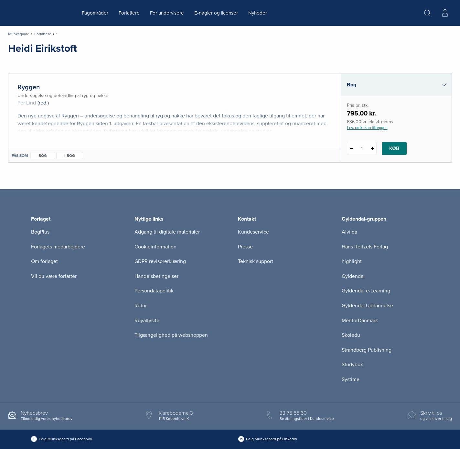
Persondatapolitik (154, 291)
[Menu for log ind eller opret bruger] (445, 13)
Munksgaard (18, 34)
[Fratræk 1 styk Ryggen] (351, 148)
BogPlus (40, 232)
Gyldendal (353, 276)
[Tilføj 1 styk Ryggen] (372, 148)
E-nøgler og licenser (216, 13)
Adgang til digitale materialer (167, 232)
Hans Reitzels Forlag (365, 247)
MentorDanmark (360, 320)
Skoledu (351, 335)
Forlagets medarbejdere (58, 247)
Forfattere (129, 13)
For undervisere (167, 13)
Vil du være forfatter (54, 276)
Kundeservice (253, 232)
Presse (245, 247)
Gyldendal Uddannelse (367, 305)
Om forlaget (44, 261)
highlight (352, 261)
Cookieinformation (155, 247)
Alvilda (349, 232)
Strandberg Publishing (366, 350)
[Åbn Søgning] (427, 13)
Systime (350, 379)
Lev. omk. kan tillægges (367, 128)
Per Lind (26, 103)
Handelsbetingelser (156, 276)
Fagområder (95, 13)
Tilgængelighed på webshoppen (171, 335)
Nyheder (257, 13)
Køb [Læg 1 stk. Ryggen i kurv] (394, 148)
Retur (140, 305)
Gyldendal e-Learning (366, 291)
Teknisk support (255, 261)
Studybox (352, 364)
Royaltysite (146, 320)
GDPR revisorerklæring (160, 261)
